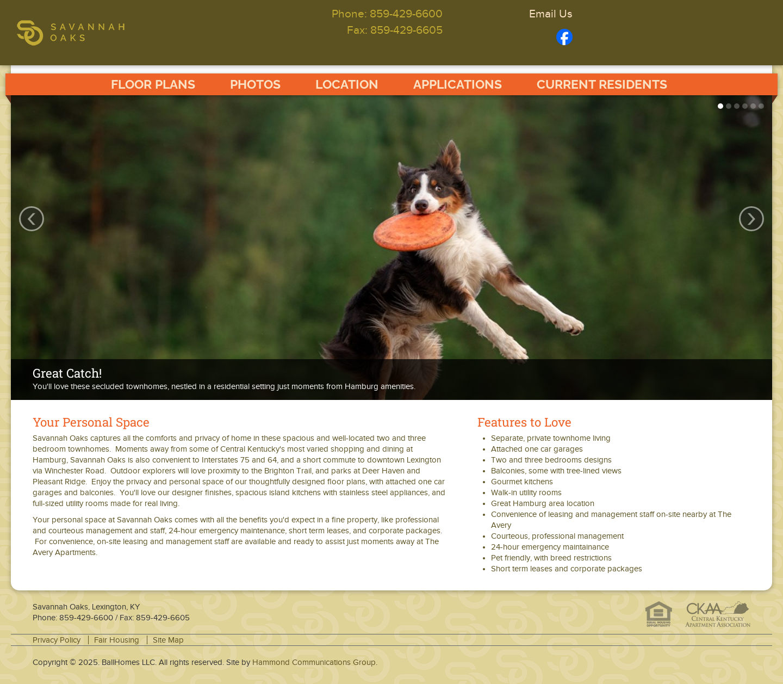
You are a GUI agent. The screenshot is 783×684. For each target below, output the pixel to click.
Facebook (564, 37)
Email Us (551, 13)
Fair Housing (116, 640)
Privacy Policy (56, 640)
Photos (255, 84)
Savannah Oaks (101, 32)
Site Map (168, 640)
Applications (457, 84)
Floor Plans (153, 84)
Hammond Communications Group (314, 662)
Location (346, 84)
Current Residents (602, 84)
